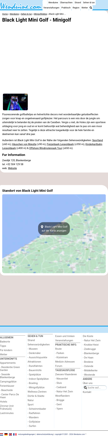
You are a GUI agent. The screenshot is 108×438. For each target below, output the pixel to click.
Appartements (8, 363)
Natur (31, 400)
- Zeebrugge (89, 349)
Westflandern (62, 395)
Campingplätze (8, 381)
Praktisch (65, 7)
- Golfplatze (34, 421)
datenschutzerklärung (45, 434)
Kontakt (87, 392)
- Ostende (88, 366)
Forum (58, 366)
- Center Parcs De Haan (9, 396)
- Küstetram (61, 357)
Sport (31, 404)
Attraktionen (34, 361)
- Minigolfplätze (36, 387)
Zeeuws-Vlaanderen (66, 374)
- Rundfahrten (35, 366)
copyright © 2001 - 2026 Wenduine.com (70, 434)
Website (12, 168)
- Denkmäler (34, 353)
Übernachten (66, 2)
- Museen (33, 348)
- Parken (59, 353)
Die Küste (88, 336)
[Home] (45, 2)
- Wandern (33, 417)
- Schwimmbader (37, 408)
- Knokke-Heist (91, 344)
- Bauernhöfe (34, 370)
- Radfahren (34, 413)
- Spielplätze (34, 374)
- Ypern (59, 408)
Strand (78, 2)
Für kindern (6, 350)
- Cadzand (60, 387)
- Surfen (32, 426)
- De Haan (88, 357)
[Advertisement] (54, 179)
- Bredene (88, 361)
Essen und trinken (65, 336)
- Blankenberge (91, 353)
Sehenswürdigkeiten (39, 344)
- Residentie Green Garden (10, 369)
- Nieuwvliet (61, 378)
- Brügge (59, 400)
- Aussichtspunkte (37, 357)
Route (58, 348)
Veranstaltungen (51, 7)
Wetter (84, 7)
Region (76, 7)
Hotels (3, 401)
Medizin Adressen (65, 361)
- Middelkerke (90, 370)
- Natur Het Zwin (64, 391)
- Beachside (6, 390)
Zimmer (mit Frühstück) (7, 407)
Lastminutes (7, 413)
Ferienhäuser (7, 385)
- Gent (58, 404)
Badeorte (5, 341)
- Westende (89, 374)
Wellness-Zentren (37, 391)
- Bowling (33, 383)
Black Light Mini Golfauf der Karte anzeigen (54, 228)
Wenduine (53, 2)
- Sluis (58, 383)
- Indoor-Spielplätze (38, 378)
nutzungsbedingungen (26, 434)
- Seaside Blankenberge (7, 376)
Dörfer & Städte (36, 396)
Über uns (88, 383)
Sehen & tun (89, 2)
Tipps (3, 346)
